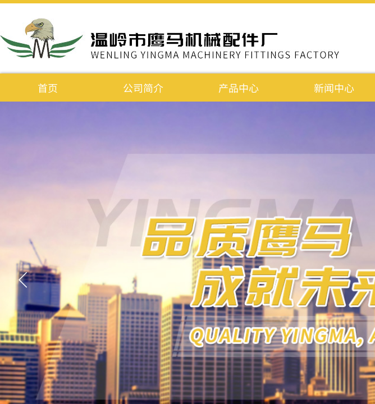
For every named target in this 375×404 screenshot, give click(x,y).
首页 (48, 87)
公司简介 (143, 87)
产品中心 (238, 87)
